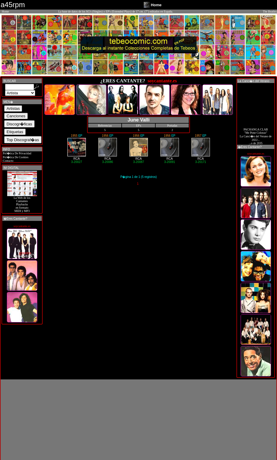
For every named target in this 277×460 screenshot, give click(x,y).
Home (5, 11)
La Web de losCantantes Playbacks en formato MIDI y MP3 (22, 203)
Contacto (7, 160)
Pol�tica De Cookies (15, 157)
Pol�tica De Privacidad (16, 153)
